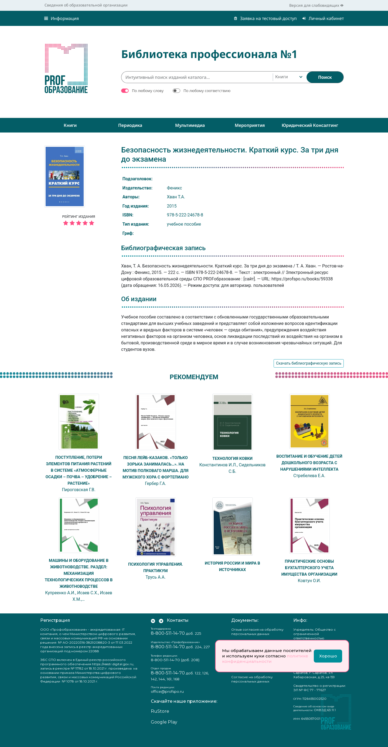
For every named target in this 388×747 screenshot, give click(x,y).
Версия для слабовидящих (316, 5)
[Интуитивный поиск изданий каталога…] (197, 77)
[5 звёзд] (78, 223)
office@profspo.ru (167, 704)
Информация (61, 18)
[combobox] (288, 77)
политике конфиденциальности (265, 658)
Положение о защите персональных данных (250, 680)
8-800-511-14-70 (168, 646)
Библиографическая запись (163, 248)
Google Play (164, 735)
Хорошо (328, 655)
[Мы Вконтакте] (153, 634)
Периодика (130, 125)
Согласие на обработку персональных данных (252, 692)
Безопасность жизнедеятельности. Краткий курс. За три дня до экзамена (229, 154)
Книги (70, 125)
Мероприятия (250, 125)
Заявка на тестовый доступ (265, 18)
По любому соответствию (206, 90)
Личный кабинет (323, 18)
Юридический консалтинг (310, 125)
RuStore (160, 724)
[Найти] (325, 77)
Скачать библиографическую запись (308, 363)
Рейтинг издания (78, 221)
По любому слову (148, 90)
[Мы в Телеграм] (161, 634)
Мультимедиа (190, 125)
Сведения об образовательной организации (86, 5)
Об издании (138, 299)
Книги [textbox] (281, 77)
